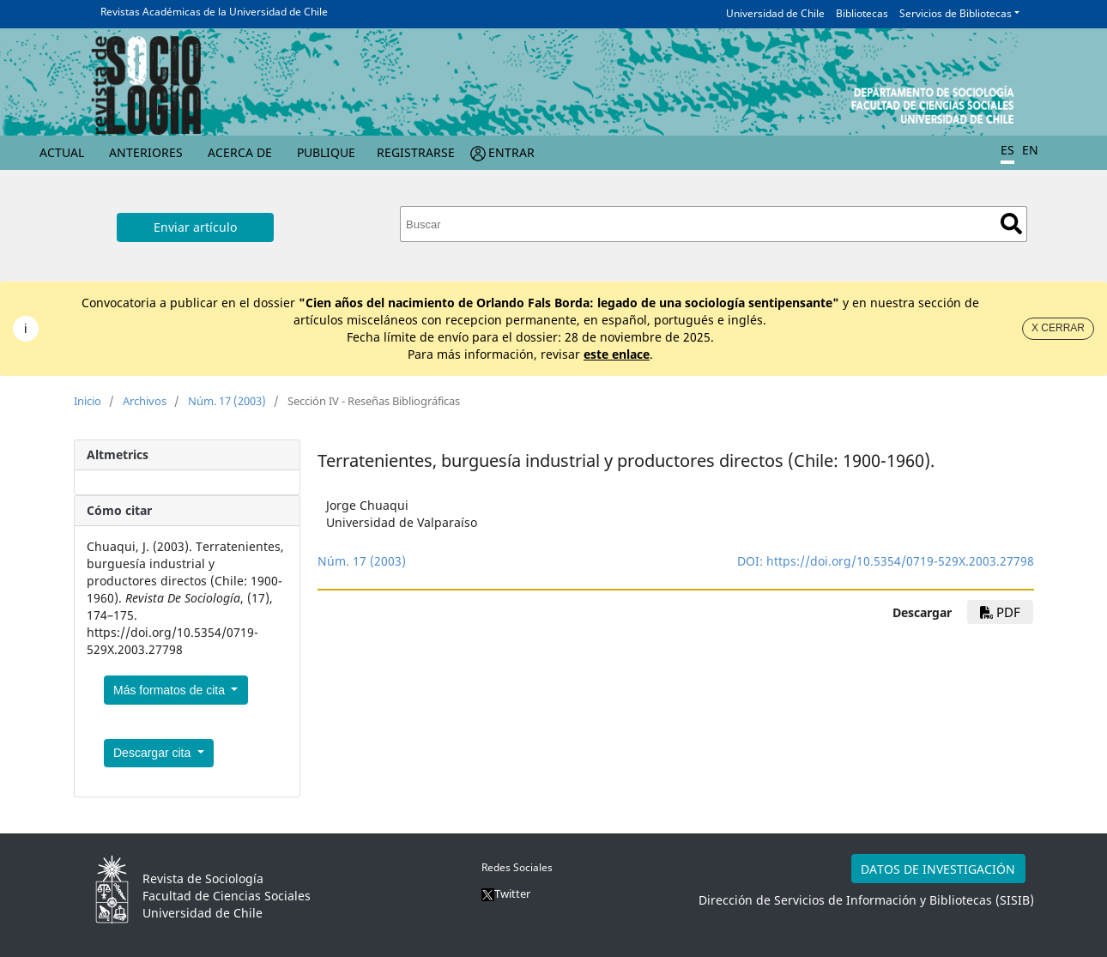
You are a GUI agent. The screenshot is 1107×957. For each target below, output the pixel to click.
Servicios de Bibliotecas (955, 13)
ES (1007, 150)
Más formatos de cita (170, 690)
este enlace (617, 354)
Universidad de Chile (775, 13)
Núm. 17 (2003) (227, 401)
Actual (61, 152)
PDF (1000, 612)
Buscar (1011, 223)
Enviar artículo (195, 227)
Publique (326, 152)
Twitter (505, 893)
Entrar (511, 152)
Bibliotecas (862, 13)
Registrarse (416, 152)
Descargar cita (153, 753)
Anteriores (146, 152)
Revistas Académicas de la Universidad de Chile (214, 11)
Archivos (144, 401)
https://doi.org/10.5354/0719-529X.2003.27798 (900, 561)
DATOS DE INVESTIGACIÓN (938, 869)
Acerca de (240, 152)
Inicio (87, 401)
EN (1030, 150)
